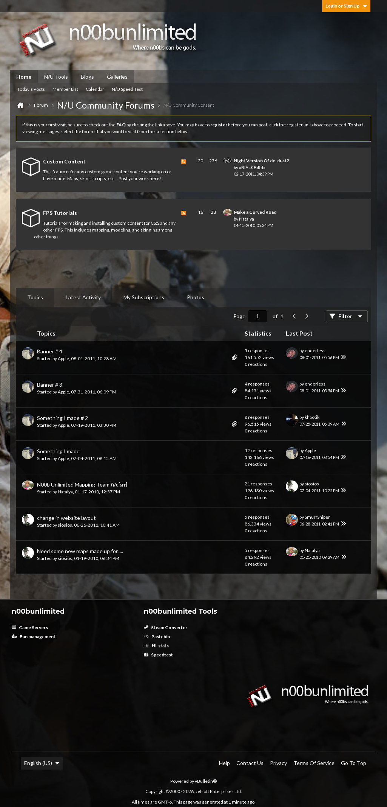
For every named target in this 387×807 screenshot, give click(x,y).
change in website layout (66, 518)
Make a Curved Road (255, 212)
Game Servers (30, 627)
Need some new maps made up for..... (80, 551)
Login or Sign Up (346, 6)
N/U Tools (56, 76)
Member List (65, 89)
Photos (195, 297)
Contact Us (250, 763)
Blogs (87, 76)
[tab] (35, 297)
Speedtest (158, 655)
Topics (35, 297)
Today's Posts (31, 89)
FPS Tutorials (60, 213)
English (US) (42, 763)
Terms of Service (314, 763)
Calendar (95, 89)
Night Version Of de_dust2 (261, 160)
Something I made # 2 (62, 418)
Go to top (353, 763)
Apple (63, 358)
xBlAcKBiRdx (252, 167)
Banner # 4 (49, 351)
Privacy (278, 763)
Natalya (246, 219)
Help (224, 763)
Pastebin (157, 636)
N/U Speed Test (127, 89)
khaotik (312, 417)
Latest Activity (83, 297)
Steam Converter (165, 627)
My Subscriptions (143, 297)
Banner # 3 (49, 384)
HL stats (156, 645)
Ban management (34, 636)
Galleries (117, 76)
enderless (315, 350)
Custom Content (64, 161)
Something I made (58, 451)
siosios (312, 484)
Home (23, 76)
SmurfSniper (317, 517)
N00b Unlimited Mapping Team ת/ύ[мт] (82, 484)
